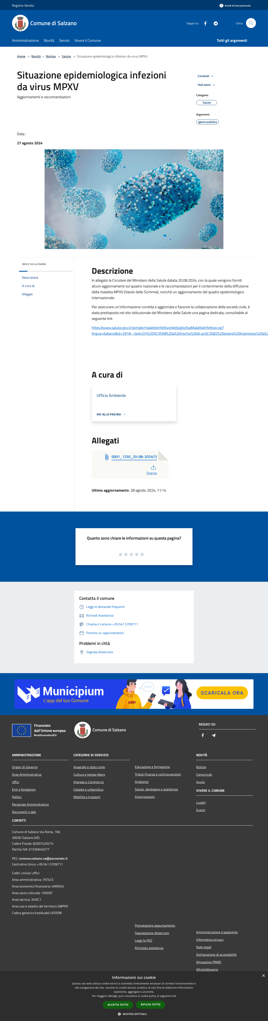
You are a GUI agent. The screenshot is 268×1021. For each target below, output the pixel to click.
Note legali (203, 947)
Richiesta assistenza (149, 947)
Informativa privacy (210, 939)
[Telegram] (214, 23)
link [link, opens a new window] (174, 996)
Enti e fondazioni (24, 789)
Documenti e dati (24, 811)
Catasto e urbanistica (88, 789)
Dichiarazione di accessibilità (216, 954)
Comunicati (204, 774)
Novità (36, 56)
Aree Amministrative (26, 774)
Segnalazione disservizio (152, 932)
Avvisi (200, 781)
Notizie (51, 56)
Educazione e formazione (152, 766)
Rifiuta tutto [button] (151, 1004)
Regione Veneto (23, 5)
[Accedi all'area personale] (235, 5)
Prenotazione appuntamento (155, 925)
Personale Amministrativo (30, 804)
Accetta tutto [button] (118, 1004)
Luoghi (201, 802)
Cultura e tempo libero (89, 774)
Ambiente (142, 781)
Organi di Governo (25, 767)
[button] (134, 1014)
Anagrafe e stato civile (89, 767)
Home (21, 56)
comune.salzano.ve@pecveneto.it (43, 858)
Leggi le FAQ (143, 940)
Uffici (15, 781)
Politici (17, 796)
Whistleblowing (207, 969)
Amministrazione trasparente (217, 932)
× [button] (263, 975)
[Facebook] (204, 23)
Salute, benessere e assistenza (156, 789)
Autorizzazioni (145, 796)
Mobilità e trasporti (86, 796)
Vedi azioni (207, 84)
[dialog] (134, 996)
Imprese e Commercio (88, 781)
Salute (66, 56)
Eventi (200, 809)
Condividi (206, 76)
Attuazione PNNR (208, 962)
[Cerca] (251, 23)
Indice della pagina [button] (34, 264)
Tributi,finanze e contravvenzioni (158, 774)
